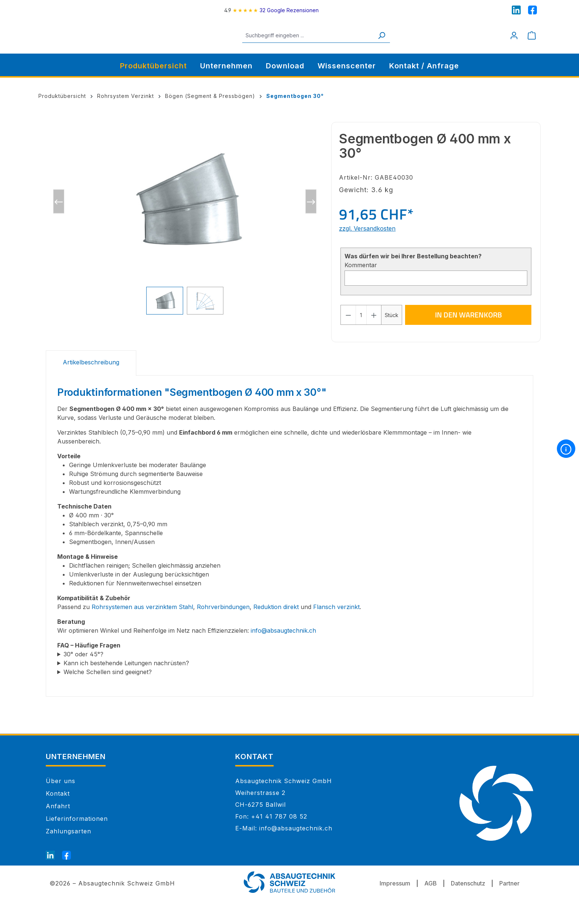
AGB (430, 883)
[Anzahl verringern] (348, 315)
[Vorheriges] (58, 202)
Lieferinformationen (77, 818)
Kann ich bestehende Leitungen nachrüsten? (126, 663)
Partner (509, 883)
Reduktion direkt (276, 607)
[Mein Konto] (514, 35)
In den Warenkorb (468, 314)
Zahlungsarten (68, 831)
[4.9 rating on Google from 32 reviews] (271, 10)
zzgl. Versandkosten (367, 228)
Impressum (395, 883)
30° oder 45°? (83, 654)
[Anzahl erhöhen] (374, 315)
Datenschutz (468, 883)
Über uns (60, 781)
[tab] (91, 363)
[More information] (566, 448)
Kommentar (361, 265)
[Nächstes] (310, 202)
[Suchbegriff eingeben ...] (316, 35)
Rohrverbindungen (223, 607)
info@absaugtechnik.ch (283, 630)
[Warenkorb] (532, 35)
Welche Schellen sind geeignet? (108, 672)
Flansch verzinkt (336, 607)
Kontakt (58, 793)
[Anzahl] (361, 315)
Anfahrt (58, 806)
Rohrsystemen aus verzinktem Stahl (142, 607)
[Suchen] (389, 35)
